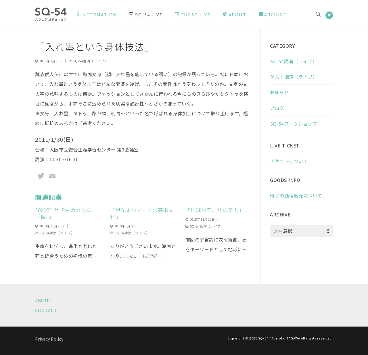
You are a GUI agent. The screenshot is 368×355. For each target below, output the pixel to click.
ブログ (277, 107)
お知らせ (279, 92)
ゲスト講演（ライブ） (293, 76)
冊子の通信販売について (296, 195)
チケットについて (289, 161)
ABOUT (43, 300)
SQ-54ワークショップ (293, 123)
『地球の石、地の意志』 (214, 210)
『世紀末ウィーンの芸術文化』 (142, 213)
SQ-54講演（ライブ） (88, 61)
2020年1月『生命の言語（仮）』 (63, 213)
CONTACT (46, 310)
